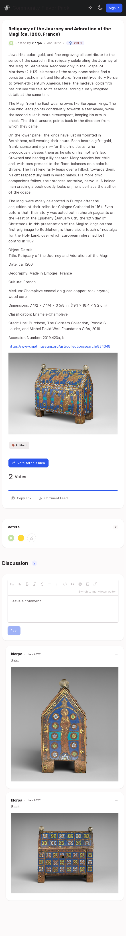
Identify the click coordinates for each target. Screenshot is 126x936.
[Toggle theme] (100, 8)
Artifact (19, 445)
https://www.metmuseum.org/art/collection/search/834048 (59, 346)
